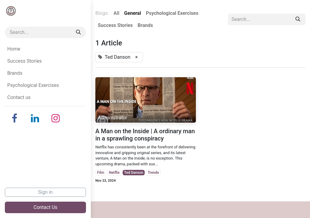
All (116, 13)
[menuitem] (45, 49)
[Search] (78, 32)
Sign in (45, 192)
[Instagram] (55, 118)
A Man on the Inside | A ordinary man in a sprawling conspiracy (145, 134)
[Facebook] (14, 118)
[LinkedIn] (35, 118)
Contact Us (46, 207)
